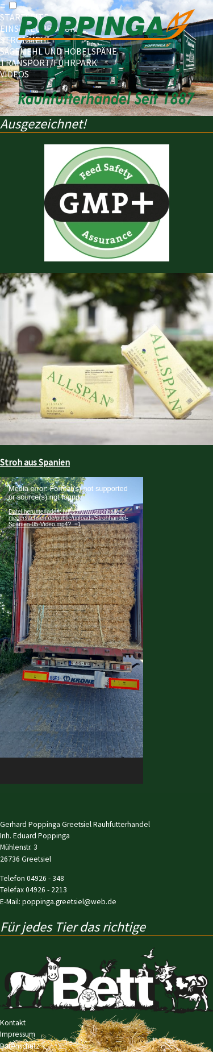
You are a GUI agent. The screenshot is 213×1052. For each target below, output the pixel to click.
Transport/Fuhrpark (48, 62)
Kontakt (13, 1023)
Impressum (17, 1034)
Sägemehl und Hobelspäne (58, 51)
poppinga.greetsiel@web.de (69, 902)
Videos (14, 74)
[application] (71, 630)
